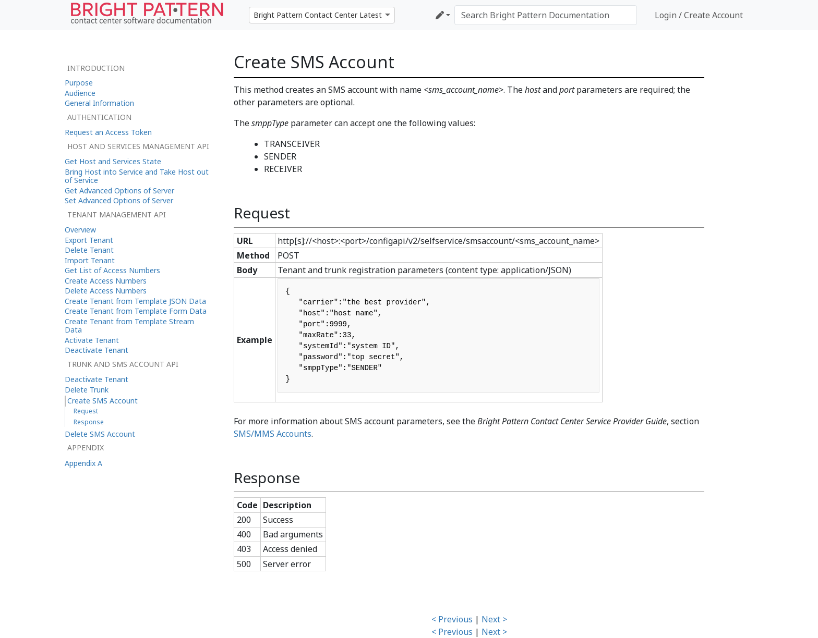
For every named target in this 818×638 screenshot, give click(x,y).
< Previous (452, 619)
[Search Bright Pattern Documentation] (545, 15)
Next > (494, 619)
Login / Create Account (699, 15)
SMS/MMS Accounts (272, 433)
